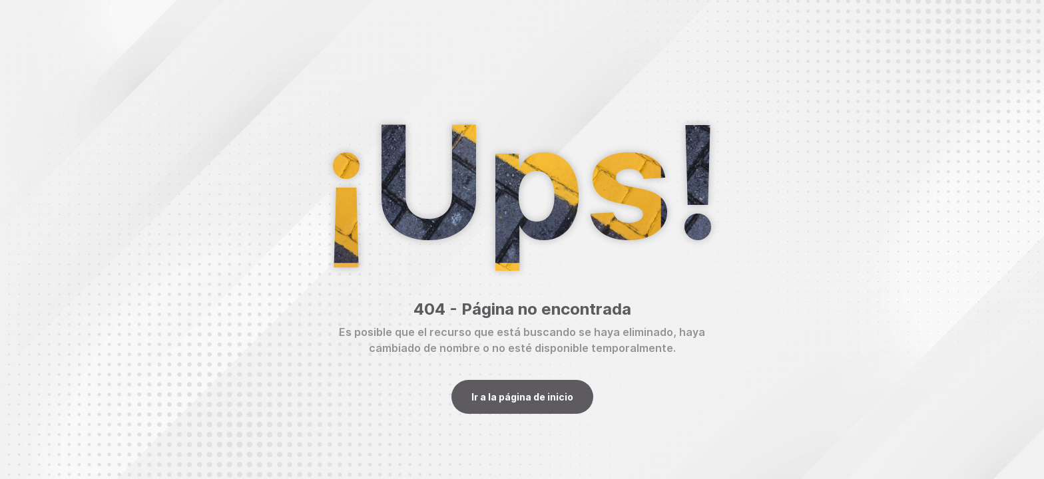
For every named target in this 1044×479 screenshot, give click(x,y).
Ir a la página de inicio (522, 396)
